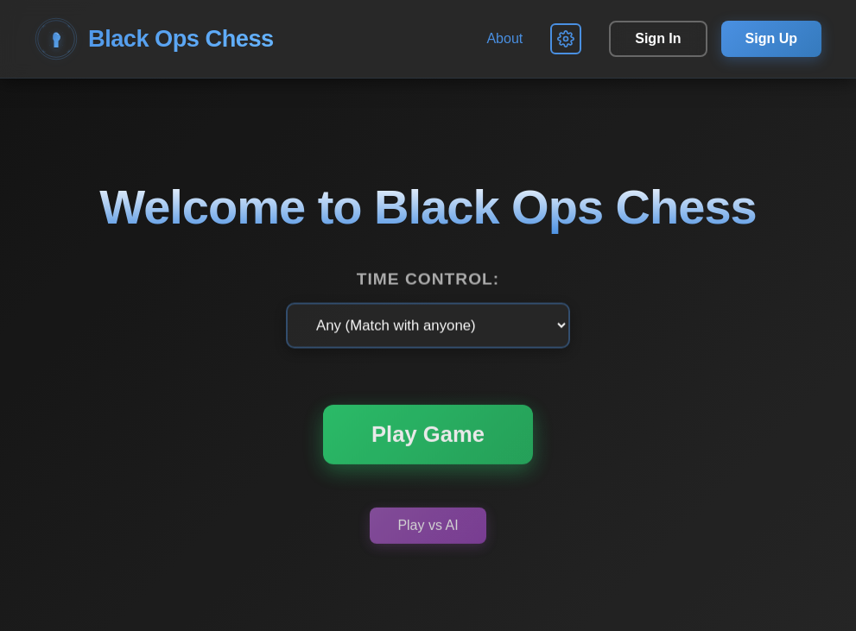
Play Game (428, 436)
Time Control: (428, 279)
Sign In (658, 38)
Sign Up (771, 38)
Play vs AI (427, 527)
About (504, 38)
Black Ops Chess (154, 38)
